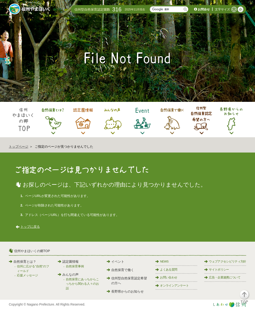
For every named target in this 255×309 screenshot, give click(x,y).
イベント (115, 261)
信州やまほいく (30, 9)
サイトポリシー (216, 269)
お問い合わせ (166, 277)
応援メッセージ (27, 275)
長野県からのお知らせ (125, 291)
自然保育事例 (75, 266)
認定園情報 (68, 261)
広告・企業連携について (222, 277)
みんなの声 (68, 274)
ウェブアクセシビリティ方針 (225, 261)
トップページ (18, 146)
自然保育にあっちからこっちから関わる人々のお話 (82, 284)
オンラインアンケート (172, 285)
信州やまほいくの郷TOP (32, 251)
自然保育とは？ (22, 261)
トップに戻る (30, 226)
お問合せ (204, 9)
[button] (247, 299)
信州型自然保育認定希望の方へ (127, 280)
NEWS (161, 261)
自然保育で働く (120, 270)
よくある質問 (166, 269)
